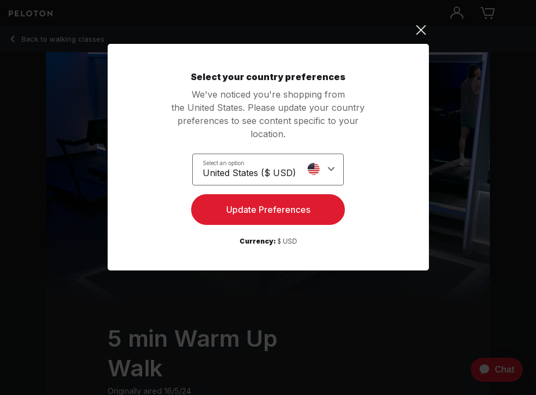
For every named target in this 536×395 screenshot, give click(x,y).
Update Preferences (268, 209)
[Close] (268, 30)
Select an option (223, 163)
